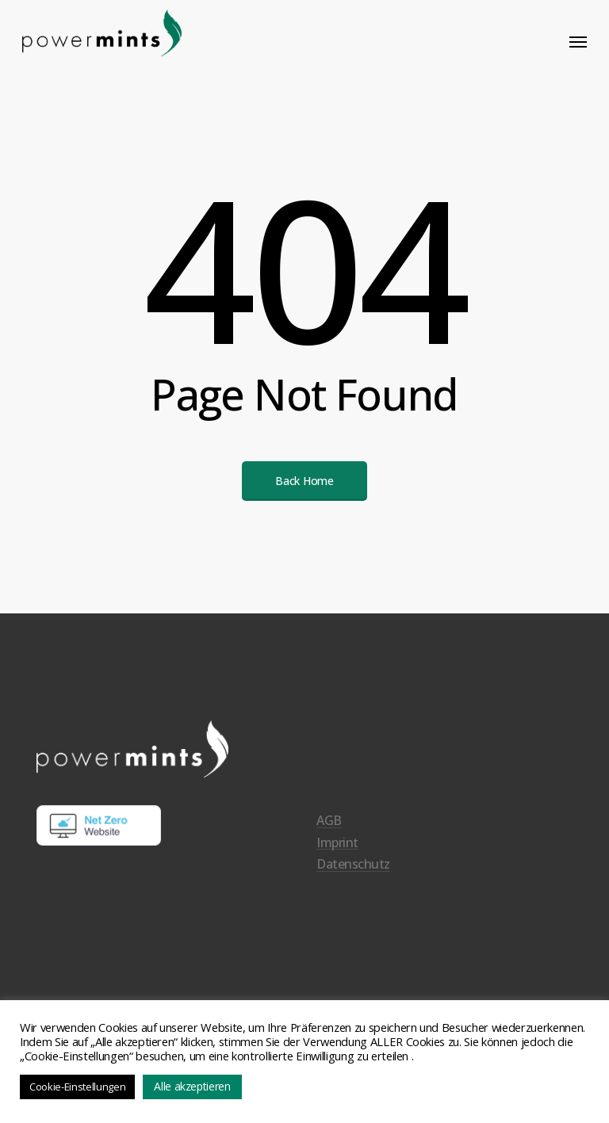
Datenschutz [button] (353, 884)
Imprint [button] (337, 862)
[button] (578, 41)
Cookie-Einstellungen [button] (77, 1086)
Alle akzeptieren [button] (192, 1086)
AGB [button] (329, 840)
